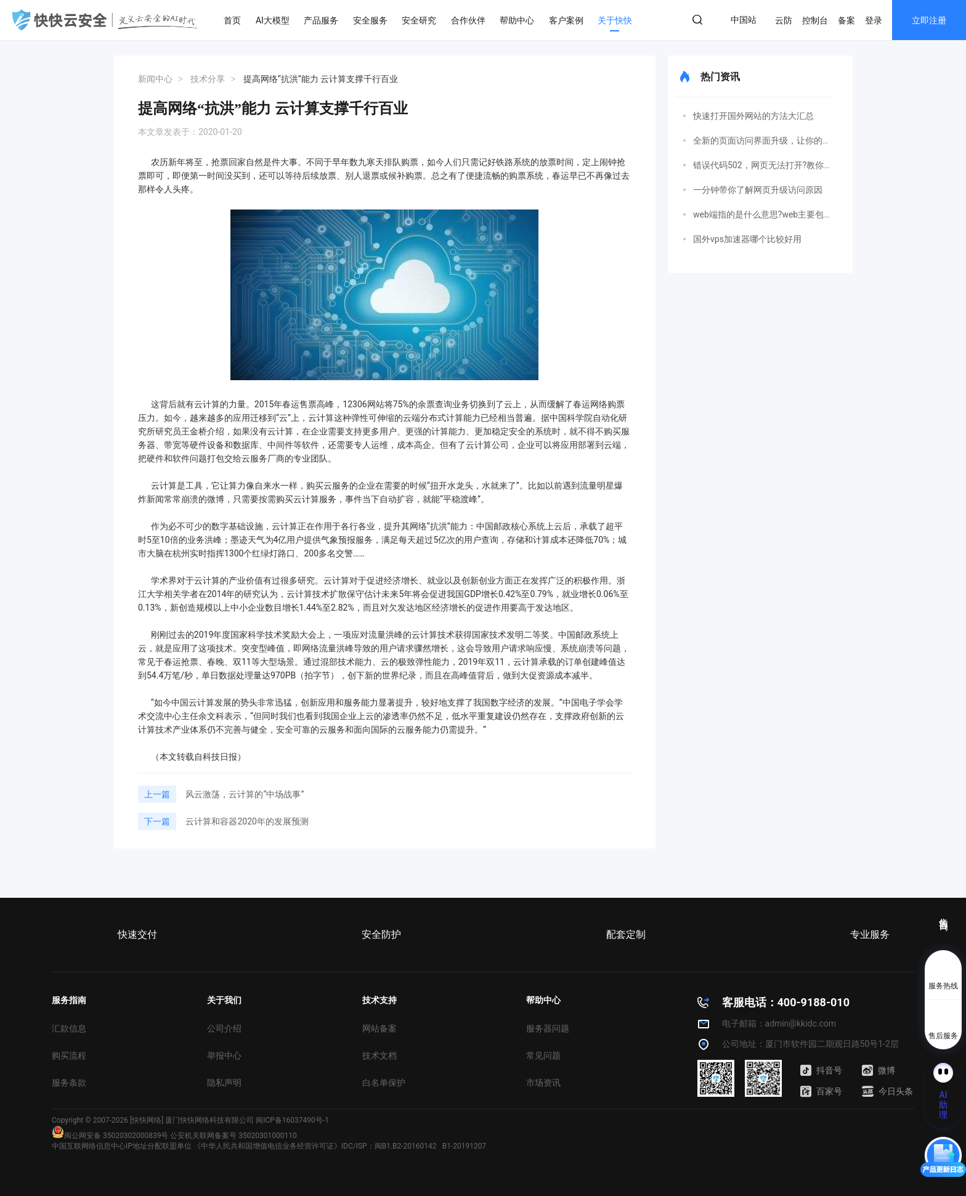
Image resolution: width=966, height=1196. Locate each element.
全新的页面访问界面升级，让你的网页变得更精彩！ (792, 140)
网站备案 (379, 1028)
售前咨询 (943, 913)
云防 (783, 20)
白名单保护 (383, 1083)
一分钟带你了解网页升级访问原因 (757, 190)
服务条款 (69, 1083)
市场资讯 (543, 1083)
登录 (873, 20)
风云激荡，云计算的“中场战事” (244, 794)
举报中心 (224, 1055)
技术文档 (379, 1055)
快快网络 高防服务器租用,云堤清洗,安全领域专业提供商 (104, 20)
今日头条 (887, 1091)
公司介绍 (224, 1028)
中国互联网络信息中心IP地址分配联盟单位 (122, 1146)
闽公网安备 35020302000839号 (110, 1135)
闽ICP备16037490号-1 (292, 1120)
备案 (846, 20)
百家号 (821, 1091)
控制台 (815, 20)
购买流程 (69, 1055)
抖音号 (821, 1070)
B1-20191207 (464, 1146)
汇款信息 (69, 1028)
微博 (878, 1070)
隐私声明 (224, 1083)
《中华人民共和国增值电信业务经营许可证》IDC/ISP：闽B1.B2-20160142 (315, 1146)
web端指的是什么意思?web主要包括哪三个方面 (784, 214)
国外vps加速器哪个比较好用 (747, 239)
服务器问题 (547, 1028)
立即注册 (929, 20)
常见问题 (543, 1055)
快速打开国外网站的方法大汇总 (753, 116)
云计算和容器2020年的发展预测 (246, 821)
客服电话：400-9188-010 (786, 1002)
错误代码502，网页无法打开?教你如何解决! (777, 165)
